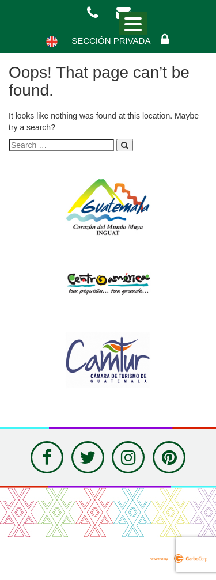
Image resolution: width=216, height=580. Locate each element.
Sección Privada (120, 39)
